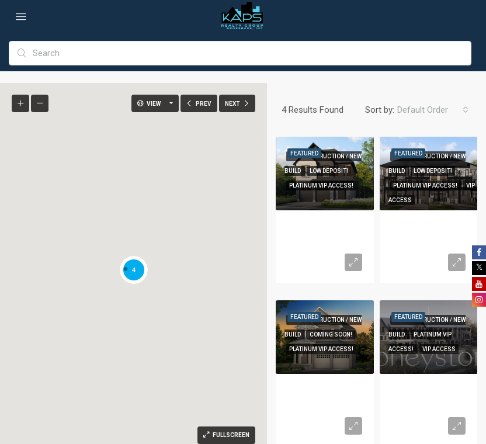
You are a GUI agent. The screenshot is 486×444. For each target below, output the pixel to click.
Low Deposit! (329, 171)
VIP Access (439, 349)
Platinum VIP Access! (321, 185)
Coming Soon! (331, 334)
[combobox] (432, 110)
